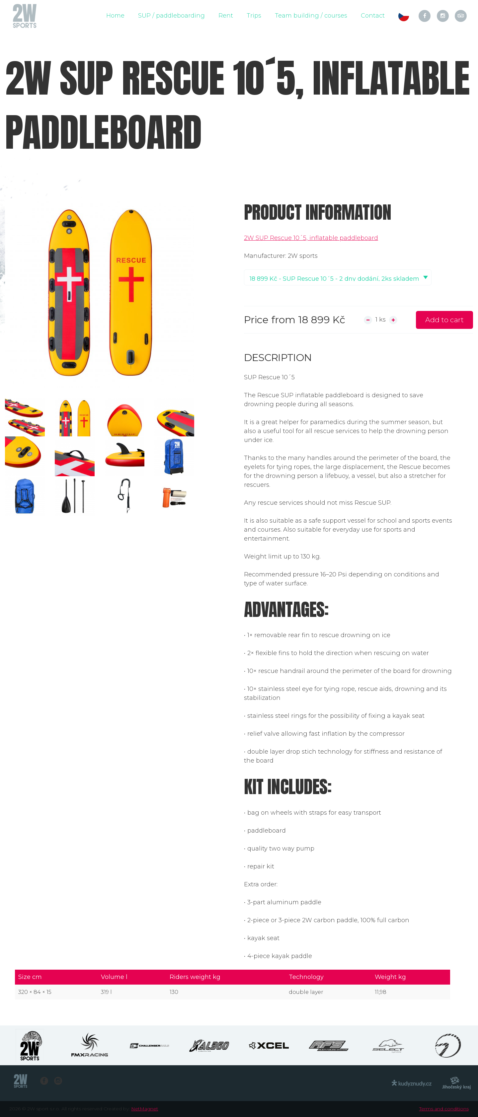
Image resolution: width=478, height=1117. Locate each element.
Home (115, 15)
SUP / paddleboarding (171, 15)
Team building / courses (311, 15)
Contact (373, 15)
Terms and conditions (444, 1109)
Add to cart (444, 320)
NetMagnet (144, 1109)
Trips (254, 15)
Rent (225, 15)
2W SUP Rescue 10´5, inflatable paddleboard (311, 238)
